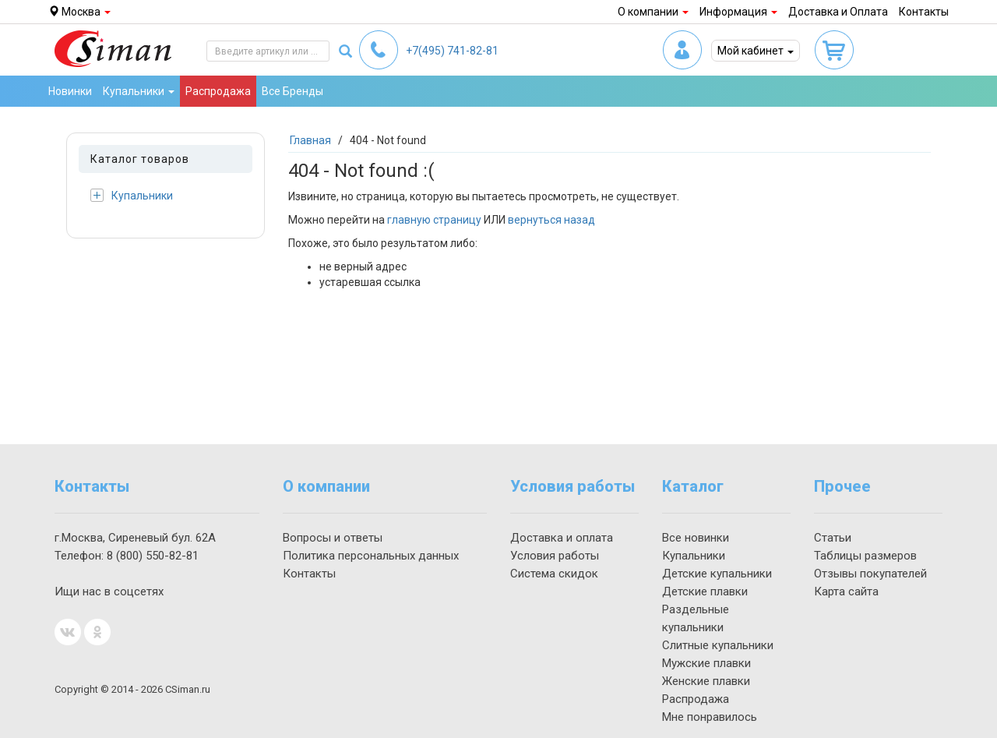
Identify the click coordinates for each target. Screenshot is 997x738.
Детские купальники (717, 574)
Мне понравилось (709, 717)
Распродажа (218, 91)
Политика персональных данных (371, 556)
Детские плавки (705, 591)
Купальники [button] (138, 91)
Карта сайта (846, 591)
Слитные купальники (717, 645)
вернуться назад (551, 220)
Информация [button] (738, 11)
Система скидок (554, 574)
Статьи (832, 538)
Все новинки (695, 538)
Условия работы (554, 556)
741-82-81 (452, 50)
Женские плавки (706, 681)
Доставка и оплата (561, 538)
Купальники (131, 195)
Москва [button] (79, 11)
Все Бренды (292, 91)
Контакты (924, 11)
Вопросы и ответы (332, 538)
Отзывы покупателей (870, 574)
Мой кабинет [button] (755, 50)
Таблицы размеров (865, 556)
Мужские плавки (706, 663)
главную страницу (434, 220)
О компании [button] (653, 11)
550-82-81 (153, 556)
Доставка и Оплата (838, 11)
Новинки (70, 91)
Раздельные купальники (695, 618)
